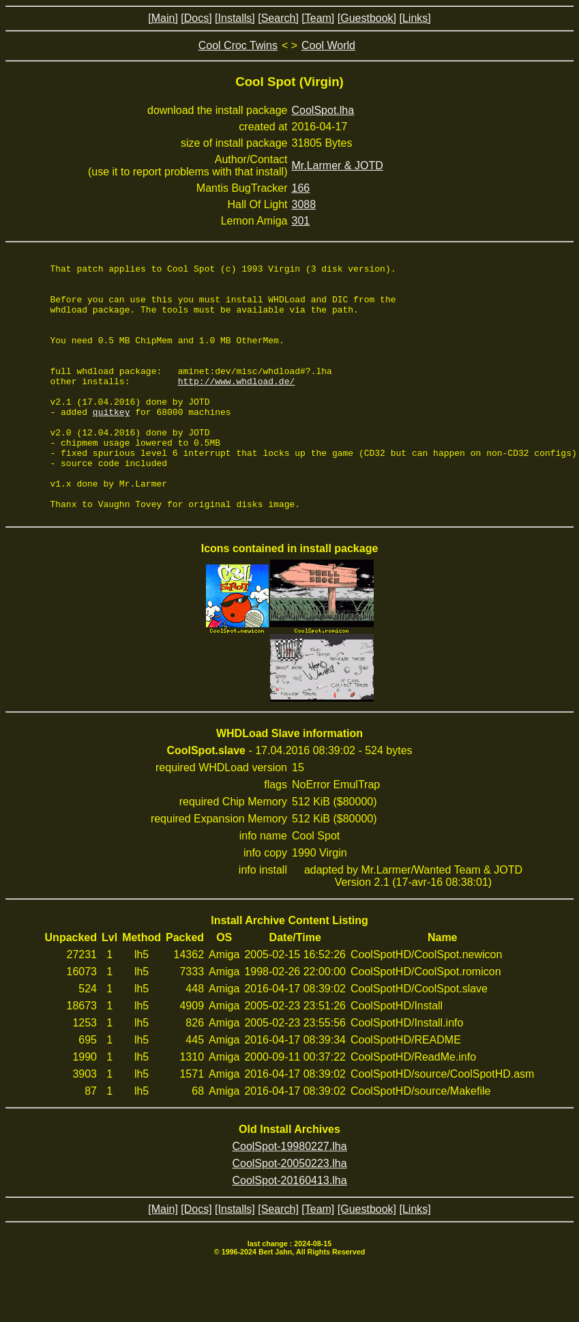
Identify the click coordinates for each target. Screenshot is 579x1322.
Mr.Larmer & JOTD (337, 165)
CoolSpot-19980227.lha (289, 1195)
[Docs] (196, 18)
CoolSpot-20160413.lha (289, 1229)
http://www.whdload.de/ (236, 405)
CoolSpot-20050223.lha (289, 1212)
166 (301, 188)
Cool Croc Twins (238, 45)
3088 (304, 204)
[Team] (317, 18)
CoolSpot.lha (323, 110)
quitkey (111, 442)
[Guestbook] (367, 18)
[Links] (414, 18)
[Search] (278, 18)
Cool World (328, 45)
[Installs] (235, 18)
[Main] (163, 18)
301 (301, 221)
